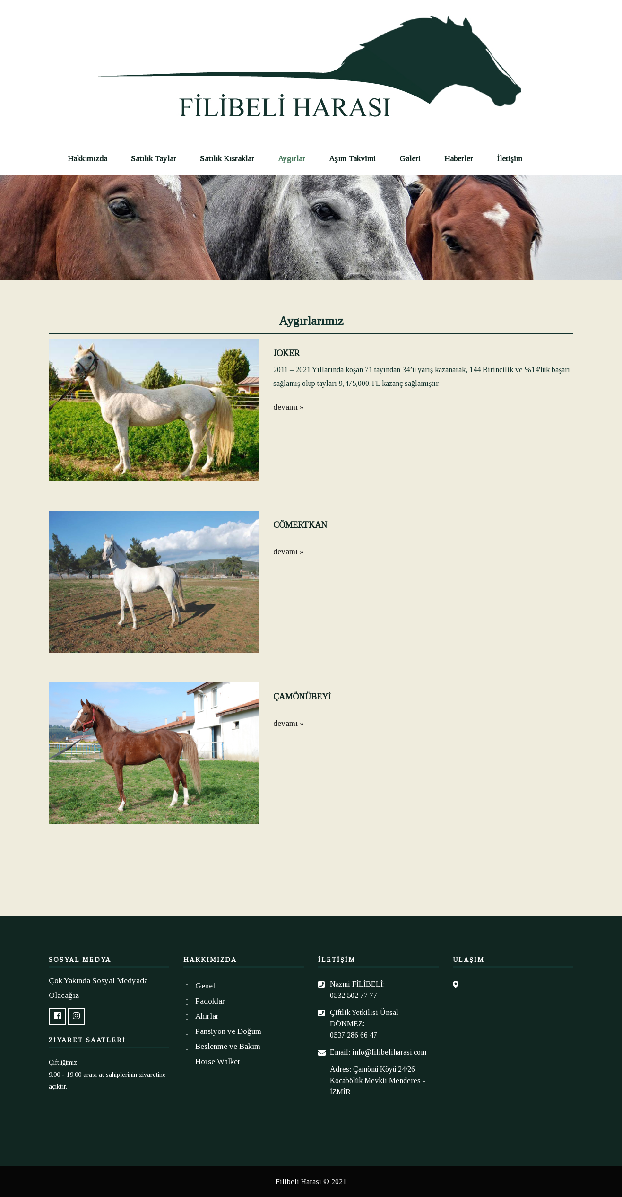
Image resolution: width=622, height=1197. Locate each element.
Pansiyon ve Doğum (228, 1031)
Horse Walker (218, 1061)
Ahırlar (207, 1016)
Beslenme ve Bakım (227, 1046)
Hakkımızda (87, 158)
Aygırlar (291, 158)
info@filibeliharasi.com (389, 1052)
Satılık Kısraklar (227, 158)
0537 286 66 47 (353, 1035)
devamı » (288, 406)
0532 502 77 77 (353, 995)
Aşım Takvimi (352, 158)
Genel (205, 985)
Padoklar (210, 1000)
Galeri (410, 158)
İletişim (509, 158)
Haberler (458, 158)
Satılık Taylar (153, 158)
